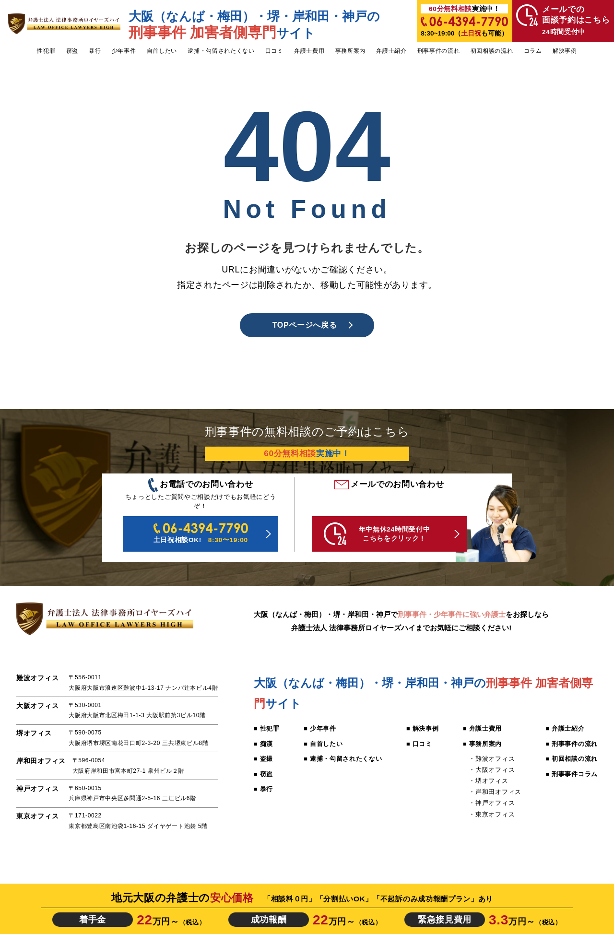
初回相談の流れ (492, 50)
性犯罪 (46, 50)
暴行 (95, 50)
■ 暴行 (263, 788)
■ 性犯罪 (267, 728)
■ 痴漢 (263, 743)
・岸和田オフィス (495, 791)
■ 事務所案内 (482, 743)
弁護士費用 (309, 50)
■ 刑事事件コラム (571, 774)
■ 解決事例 (422, 728)
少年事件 (124, 50)
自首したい (162, 50)
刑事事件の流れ (438, 50)
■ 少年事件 (320, 728)
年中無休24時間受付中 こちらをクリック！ (377, 533)
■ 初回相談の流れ (571, 758)
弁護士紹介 (391, 50)
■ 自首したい (323, 743)
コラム (533, 50)
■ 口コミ (419, 743)
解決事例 (565, 50)
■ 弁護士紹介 (564, 728)
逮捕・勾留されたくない (221, 50)
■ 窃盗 (263, 774)
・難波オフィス (492, 758)
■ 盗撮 (263, 758)
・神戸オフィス (492, 802)
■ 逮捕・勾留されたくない (343, 758)
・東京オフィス (492, 814)
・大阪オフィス (492, 769)
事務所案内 (350, 50)
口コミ (274, 50)
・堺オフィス (488, 780)
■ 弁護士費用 (482, 728)
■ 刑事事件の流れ (571, 743)
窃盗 (72, 50)
